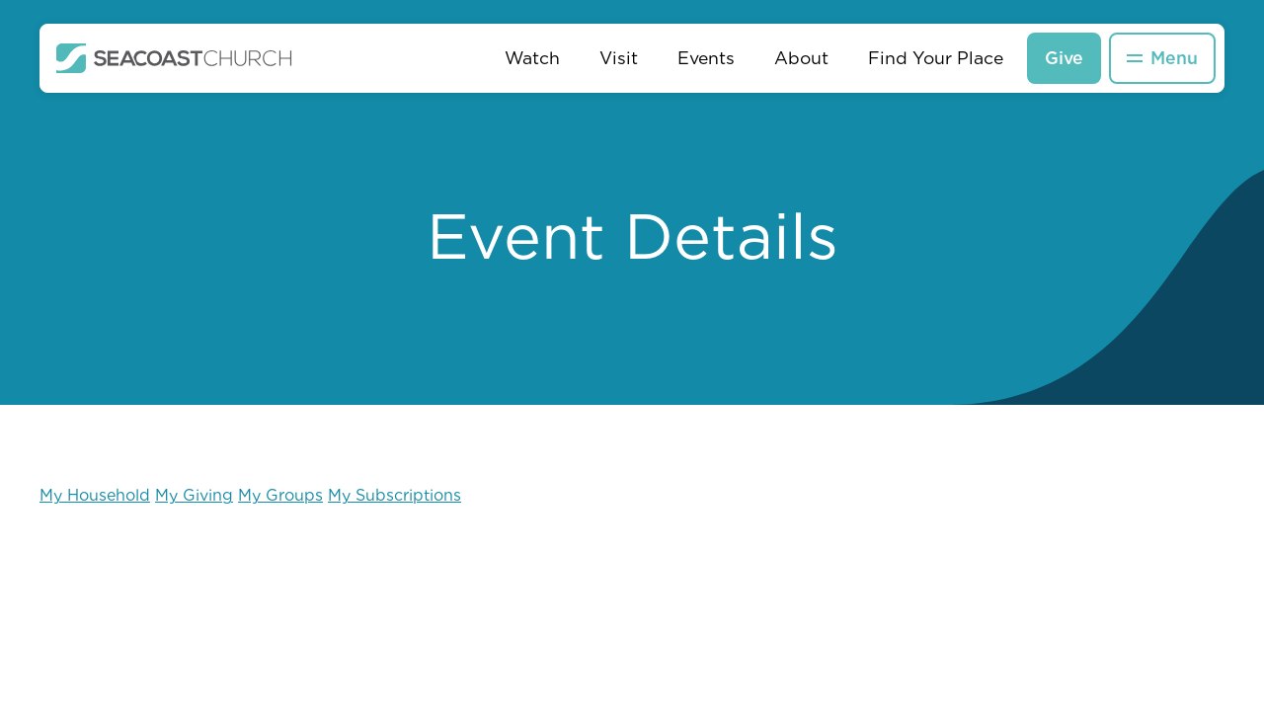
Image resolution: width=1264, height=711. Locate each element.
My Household (95, 495)
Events (706, 57)
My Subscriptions (394, 495)
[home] (174, 58)
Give (1064, 57)
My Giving (194, 495)
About (801, 57)
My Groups (280, 495)
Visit (618, 57)
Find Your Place (935, 57)
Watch (532, 57)
